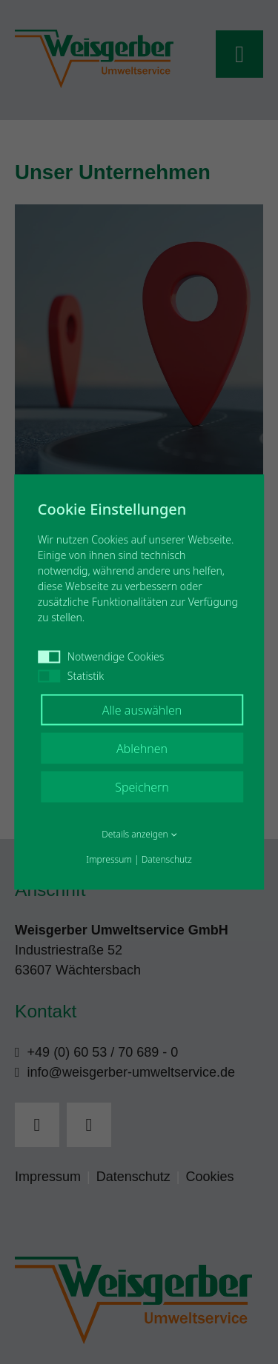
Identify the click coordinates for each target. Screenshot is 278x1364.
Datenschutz (167, 859)
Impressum (109, 859)
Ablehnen (142, 748)
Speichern (142, 787)
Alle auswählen (142, 710)
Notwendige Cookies (101, 656)
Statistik (71, 676)
